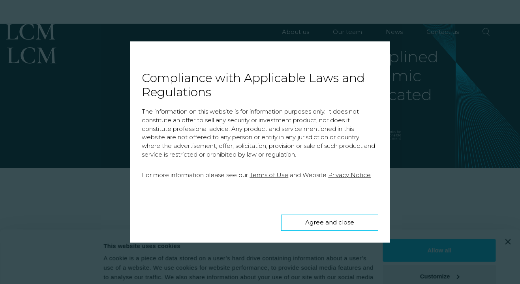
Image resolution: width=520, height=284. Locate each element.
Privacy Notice (349, 175)
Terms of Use (269, 175)
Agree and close (329, 222)
